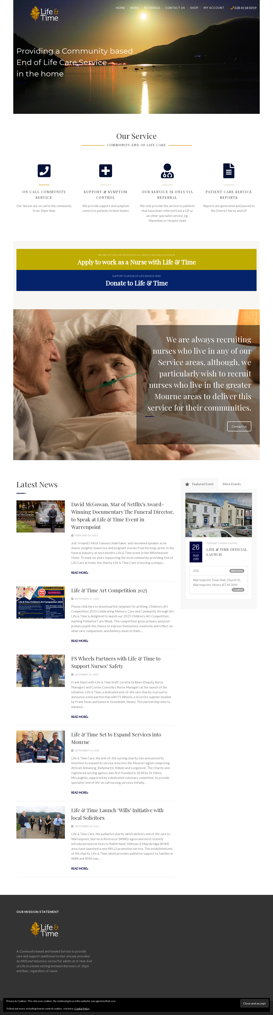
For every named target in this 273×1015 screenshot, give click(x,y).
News (134, 7)
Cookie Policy (82, 1008)
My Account (214, 7)
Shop (194, 7)
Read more (79, 572)
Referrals (152, 7)
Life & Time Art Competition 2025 (109, 590)
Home (120, 7)
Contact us (175, 7)
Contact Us (239, 426)
